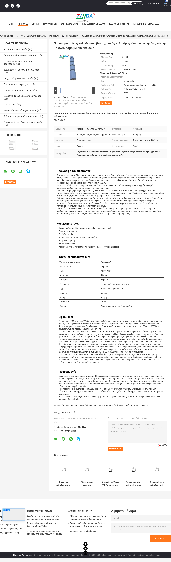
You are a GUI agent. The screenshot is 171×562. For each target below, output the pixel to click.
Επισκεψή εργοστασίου (93, 24)
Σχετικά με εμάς (69, 24)
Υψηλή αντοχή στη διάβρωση (83, 531)
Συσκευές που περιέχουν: (17, 84)
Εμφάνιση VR (50, 24)
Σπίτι (11, 24)
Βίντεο (35, 24)
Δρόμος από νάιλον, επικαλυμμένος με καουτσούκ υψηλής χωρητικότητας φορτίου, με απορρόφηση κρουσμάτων (87, 525)
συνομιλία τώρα (155, 3)
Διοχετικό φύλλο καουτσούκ (18, 78)
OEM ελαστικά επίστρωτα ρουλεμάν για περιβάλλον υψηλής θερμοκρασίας (88, 517)
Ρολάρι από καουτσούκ (15, 49)
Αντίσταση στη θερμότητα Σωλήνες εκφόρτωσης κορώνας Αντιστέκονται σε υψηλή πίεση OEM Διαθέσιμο (44, 533)
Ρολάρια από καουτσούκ (73, 405)
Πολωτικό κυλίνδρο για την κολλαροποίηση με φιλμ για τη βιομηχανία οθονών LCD (63, 483)
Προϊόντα (23, 24)
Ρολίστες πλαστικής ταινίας (18, 90)
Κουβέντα (105, 103)
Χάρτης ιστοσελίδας (9, 533)
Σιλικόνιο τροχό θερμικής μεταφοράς (23, 96)
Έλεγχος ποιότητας (119, 24)
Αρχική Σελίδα (6, 36)
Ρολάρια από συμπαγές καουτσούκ (100, 405)
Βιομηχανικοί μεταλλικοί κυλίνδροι (22, 69)
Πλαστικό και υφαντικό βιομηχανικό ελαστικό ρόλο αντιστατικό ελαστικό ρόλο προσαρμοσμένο (87, 483)
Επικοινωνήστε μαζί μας (146, 24)
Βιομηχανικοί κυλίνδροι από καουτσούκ (45, 36)
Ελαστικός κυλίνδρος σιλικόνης (20, 110)
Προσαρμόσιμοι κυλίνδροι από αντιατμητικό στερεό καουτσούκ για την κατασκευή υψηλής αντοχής (156, 483)
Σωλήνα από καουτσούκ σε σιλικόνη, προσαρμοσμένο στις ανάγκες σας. (44, 517)
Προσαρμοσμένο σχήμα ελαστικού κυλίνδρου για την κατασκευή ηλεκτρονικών (133, 483)
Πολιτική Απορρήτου (22, 555)
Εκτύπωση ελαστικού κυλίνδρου (20, 55)
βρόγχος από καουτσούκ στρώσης (132, 405)
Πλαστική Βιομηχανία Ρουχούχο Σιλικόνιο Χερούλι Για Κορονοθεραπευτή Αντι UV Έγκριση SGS (45, 525)
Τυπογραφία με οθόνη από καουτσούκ (23, 122)
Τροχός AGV (10, 104)
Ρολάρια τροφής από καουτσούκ (20, 116)
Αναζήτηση (137, 3)
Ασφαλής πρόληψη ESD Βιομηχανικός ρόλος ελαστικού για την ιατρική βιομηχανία (110, 483)
